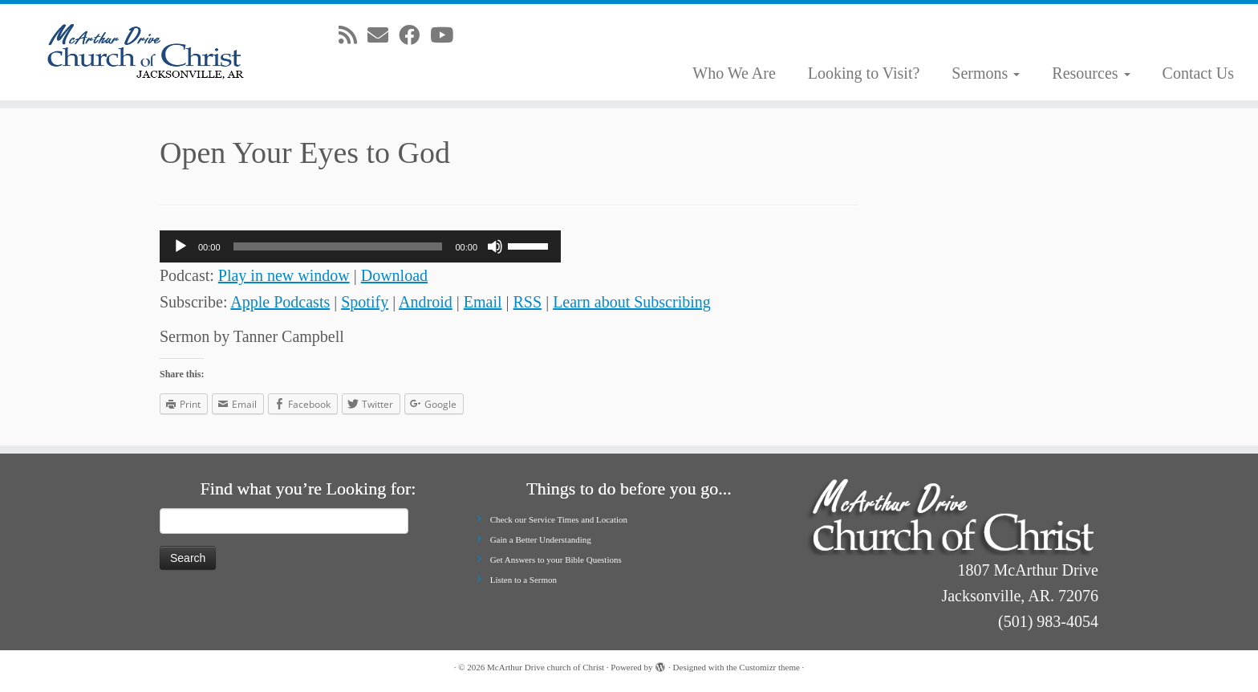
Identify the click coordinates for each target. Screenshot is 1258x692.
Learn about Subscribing (632, 302)
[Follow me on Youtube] (447, 35)
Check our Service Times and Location (558, 519)
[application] (360, 246)
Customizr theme (769, 667)
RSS (527, 302)
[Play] (180, 246)
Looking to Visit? (864, 73)
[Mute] (495, 246)
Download (394, 275)
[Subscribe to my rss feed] (353, 35)
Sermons (986, 73)
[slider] (338, 246)
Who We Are (734, 73)
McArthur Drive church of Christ (545, 667)
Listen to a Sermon (523, 579)
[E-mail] (383, 35)
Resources (1091, 73)
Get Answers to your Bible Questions (556, 559)
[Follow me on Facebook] (414, 35)
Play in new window (284, 275)
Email (483, 302)
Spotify (364, 302)
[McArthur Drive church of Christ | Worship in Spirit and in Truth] (145, 52)
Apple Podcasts (280, 302)
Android (425, 302)
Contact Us (1198, 73)
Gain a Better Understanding (540, 539)
